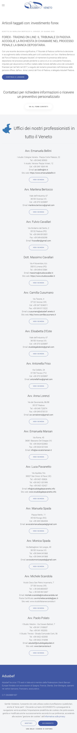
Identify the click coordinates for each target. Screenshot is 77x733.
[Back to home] (38, 5)
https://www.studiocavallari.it (42, 276)
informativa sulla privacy (55, 716)
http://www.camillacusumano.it (42, 314)
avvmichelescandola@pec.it (46, 598)
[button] (3, 5)
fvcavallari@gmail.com (41, 241)
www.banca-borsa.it (42, 646)
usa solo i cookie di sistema (39, 729)
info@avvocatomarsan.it (41, 450)
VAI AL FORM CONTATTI (38, 106)
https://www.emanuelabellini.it (42, 173)
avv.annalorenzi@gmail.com (41, 415)
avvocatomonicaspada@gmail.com (41, 560)
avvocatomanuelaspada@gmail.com (41, 524)
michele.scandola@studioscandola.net (41, 595)
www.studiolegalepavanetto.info (42, 492)
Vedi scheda (38, 180)
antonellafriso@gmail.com (41, 379)
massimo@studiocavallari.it (41, 273)
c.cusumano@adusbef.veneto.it (41, 311)
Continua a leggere (15, 77)
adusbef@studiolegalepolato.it (41, 643)
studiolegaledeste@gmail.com (41, 347)
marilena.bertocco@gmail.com (41, 205)
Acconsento (48, 723)
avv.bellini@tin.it (41, 170)
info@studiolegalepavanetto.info (41, 489)
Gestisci (28, 723)
